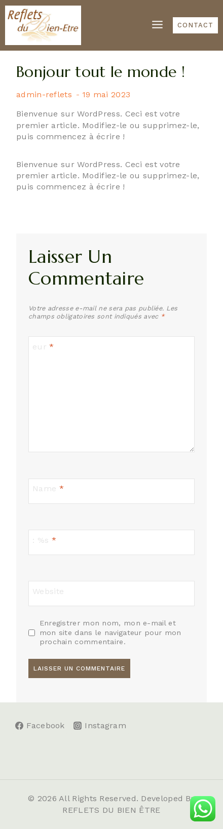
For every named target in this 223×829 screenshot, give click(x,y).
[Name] (111, 491)
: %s (44, 539)
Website (48, 591)
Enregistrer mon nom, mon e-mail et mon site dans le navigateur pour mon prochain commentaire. (110, 632)
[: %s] (111, 542)
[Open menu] (157, 25)
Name (48, 488)
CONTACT (195, 25)
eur (43, 346)
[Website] (111, 593)
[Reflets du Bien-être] (43, 25)
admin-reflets (44, 94)
